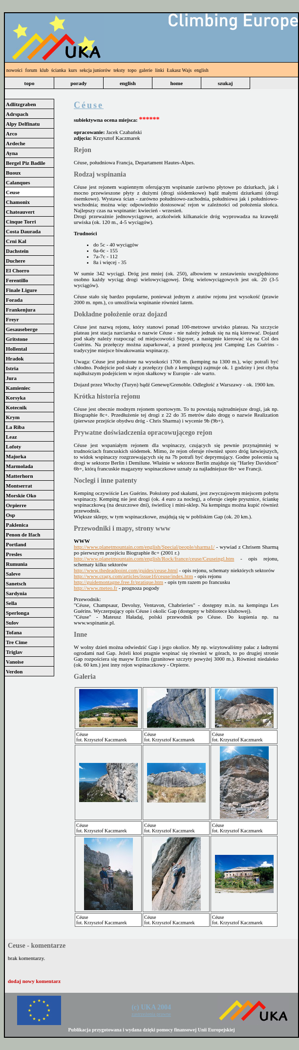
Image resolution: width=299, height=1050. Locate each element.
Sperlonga (17, 613)
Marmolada (19, 466)
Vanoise (14, 662)
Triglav (14, 652)
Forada (14, 300)
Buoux (13, 173)
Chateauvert (20, 212)
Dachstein (17, 251)
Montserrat (19, 486)
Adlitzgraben (21, 104)
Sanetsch (16, 583)
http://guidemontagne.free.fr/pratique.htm (118, 582)
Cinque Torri (21, 221)
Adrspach (17, 114)
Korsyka (15, 398)
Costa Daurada (23, 231)
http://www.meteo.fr (95, 588)
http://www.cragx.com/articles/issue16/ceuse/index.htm (133, 576)
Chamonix (18, 202)
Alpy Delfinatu (23, 124)
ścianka (58, 70)
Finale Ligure (21, 290)
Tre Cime (16, 642)
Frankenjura (21, 310)
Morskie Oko (21, 495)
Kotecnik (16, 407)
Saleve (13, 574)
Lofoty (13, 446)
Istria (12, 368)
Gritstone (17, 339)
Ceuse (13, 192)
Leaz (11, 437)
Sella (11, 603)
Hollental (16, 349)
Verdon (14, 671)
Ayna (12, 153)
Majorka (16, 456)
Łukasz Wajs (179, 70)
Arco (11, 133)
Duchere (15, 261)
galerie (145, 70)
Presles (14, 554)
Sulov (12, 623)
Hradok (15, 358)
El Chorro (17, 270)
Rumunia (16, 564)
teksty (119, 70)
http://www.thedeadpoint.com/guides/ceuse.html (126, 570)
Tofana (14, 632)
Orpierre (16, 505)
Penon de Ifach (23, 534)
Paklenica (17, 525)
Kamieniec (18, 388)
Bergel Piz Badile (25, 163)
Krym (13, 417)
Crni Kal (16, 241)
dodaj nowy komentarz (34, 981)
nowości (14, 70)
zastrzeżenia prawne (151, 1014)
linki (159, 70)
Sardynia (16, 593)
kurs (72, 70)
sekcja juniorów (95, 70)
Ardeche (15, 143)
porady (78, 83)
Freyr (12, 319)
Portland (16, 544)
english (201, 70)
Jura (11, 378)
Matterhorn (19, 476)
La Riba (15, 427)
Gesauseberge (22, 329)
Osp (10, 515)
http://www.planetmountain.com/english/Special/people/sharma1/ (144, 547)
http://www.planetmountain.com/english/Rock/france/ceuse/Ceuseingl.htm (154, 558)
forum (31, 70)
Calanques (18, 182)
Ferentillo (17, 280)
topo (132, 70)
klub (44, 70)
